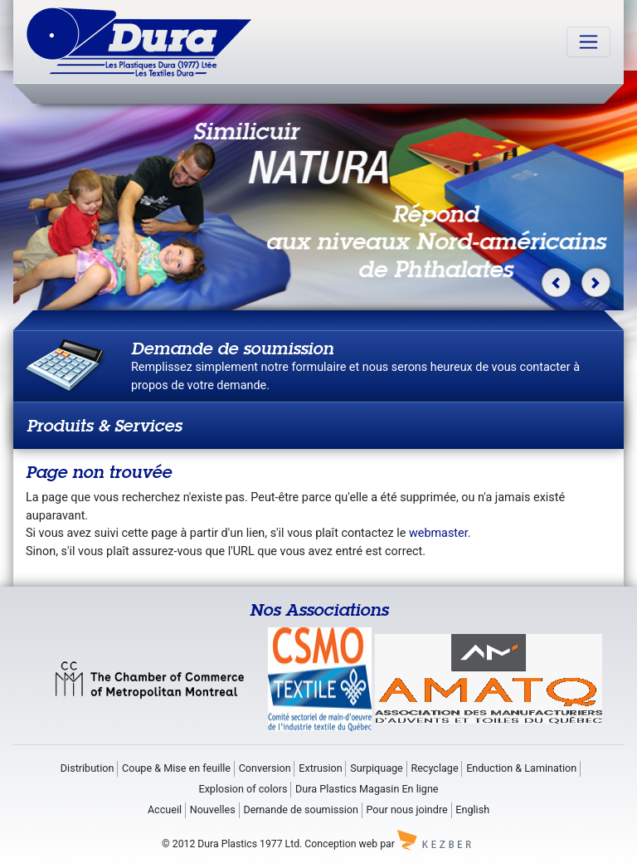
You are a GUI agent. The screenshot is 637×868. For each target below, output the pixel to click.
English (472, 809)
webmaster (438, 533)
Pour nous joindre (407, 809)
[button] (556, 282)
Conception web (340, 844)
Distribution (87, 768)
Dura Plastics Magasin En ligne (366, 789)
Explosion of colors (242, 789)
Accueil (165, 809)
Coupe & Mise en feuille (176, 768)
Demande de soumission (300, 809)
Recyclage (434, 768)
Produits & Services (104, 425)
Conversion (265, 768)
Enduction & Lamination (521, 768)
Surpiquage (376, 768)
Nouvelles (213, 809)
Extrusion (320, 768)
